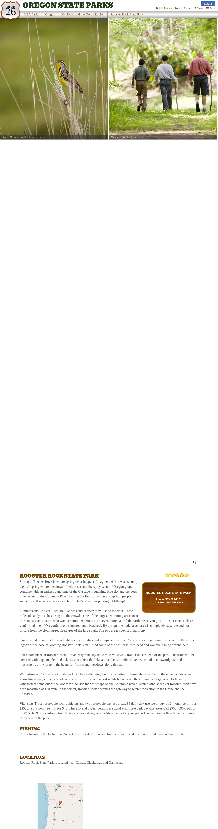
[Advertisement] (53, 563)
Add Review (164, 8)
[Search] (171, 562)
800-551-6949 (175, 602)
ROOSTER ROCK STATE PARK (169, 592)
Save (210, 8)
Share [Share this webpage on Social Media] (198, 8)
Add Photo (183, 8)
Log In (208, 3)
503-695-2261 (173, 599)
